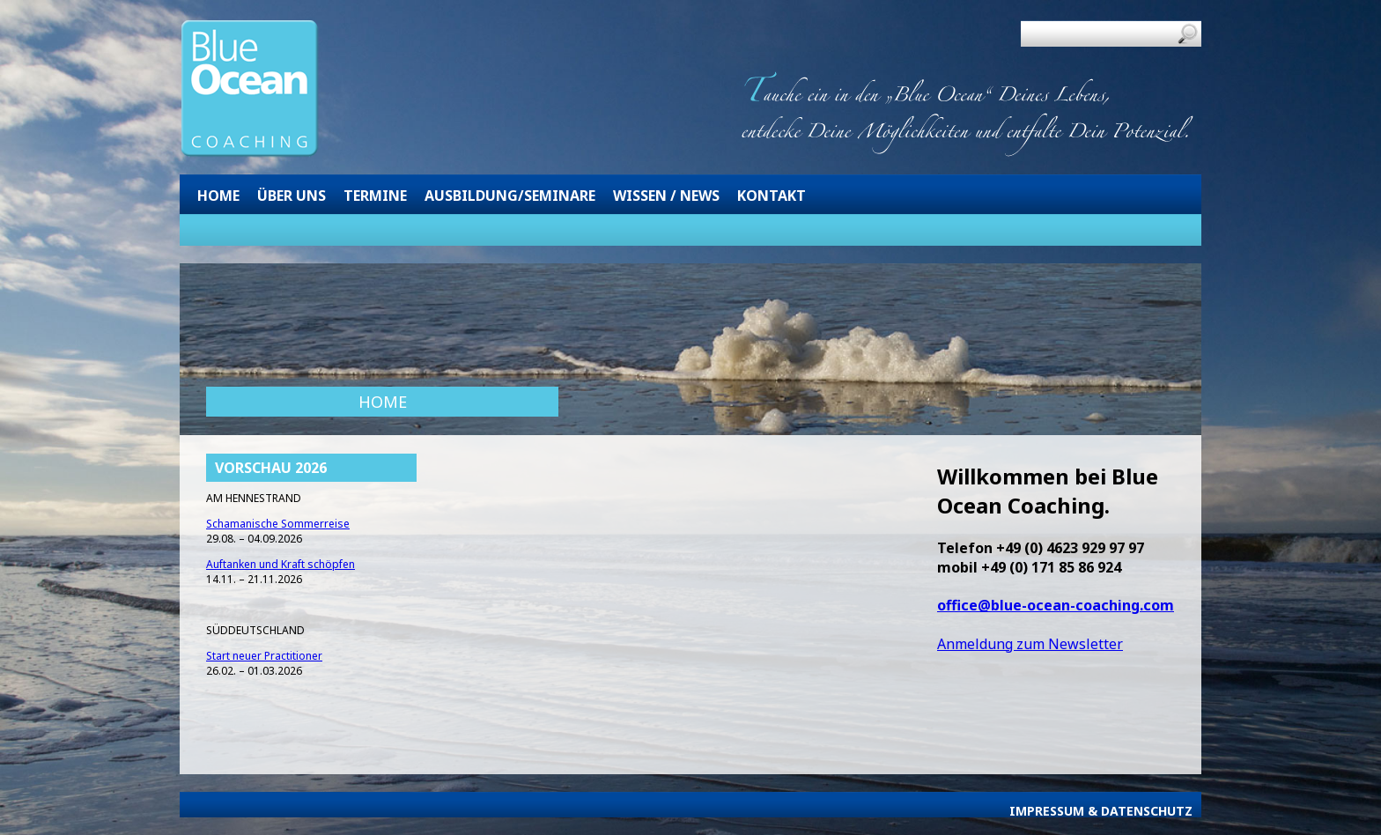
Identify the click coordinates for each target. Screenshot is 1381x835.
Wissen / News (666, 195)
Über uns (291, 195)
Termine (375, 195)
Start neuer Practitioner (264, 655)
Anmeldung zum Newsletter (1030, 644)
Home (218, 195)
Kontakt (771, 195)
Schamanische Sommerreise (278, 523)
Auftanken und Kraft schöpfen (280, 564)
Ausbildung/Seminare (510, 195)
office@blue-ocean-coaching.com (1055, 605)
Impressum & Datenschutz (1101, 810)
